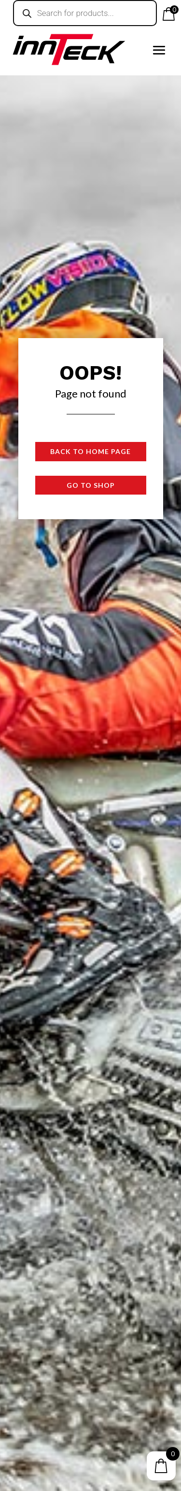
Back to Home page (90, 451)
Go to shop (91, 485)
